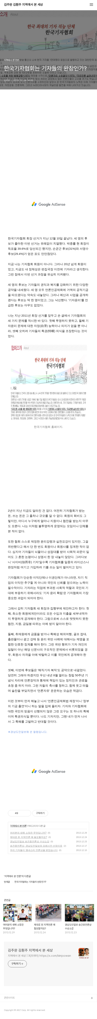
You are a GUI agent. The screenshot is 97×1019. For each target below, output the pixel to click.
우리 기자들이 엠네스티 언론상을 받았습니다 (34, 850)
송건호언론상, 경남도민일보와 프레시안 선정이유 (36, 845)
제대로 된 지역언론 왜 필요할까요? (28, 837)
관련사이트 (9, 997)
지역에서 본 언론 (18, 825)
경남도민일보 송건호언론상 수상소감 (29, 841)
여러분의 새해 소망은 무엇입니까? (28, 832)
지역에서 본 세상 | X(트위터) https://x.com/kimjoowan (39, 955)
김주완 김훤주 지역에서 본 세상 (23, 5)
